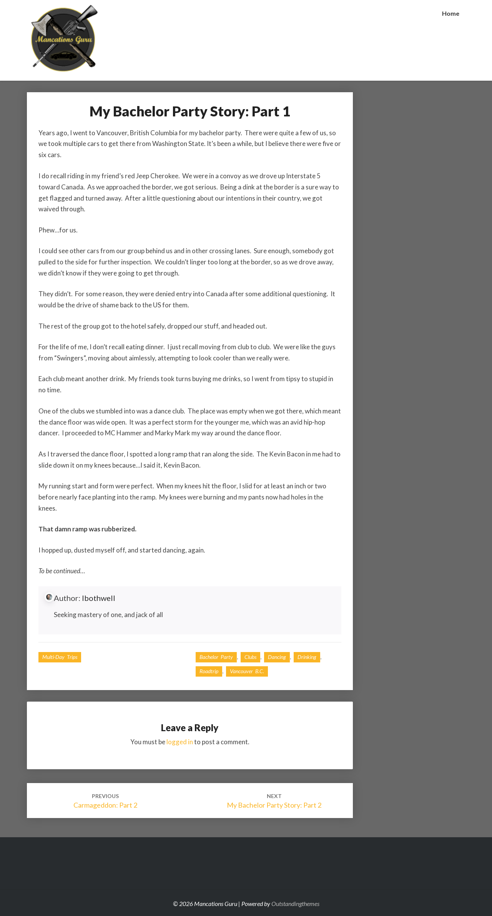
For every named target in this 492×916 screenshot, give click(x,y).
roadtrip (208, 671)
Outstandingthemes (295, 903)
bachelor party (216, 657)
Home (450, 13)
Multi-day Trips (59, 657)
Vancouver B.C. (247, 671)
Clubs (250, 657)
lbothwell (98, 597)
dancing (277, 657)
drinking (307, 657)
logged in (179, 742)
